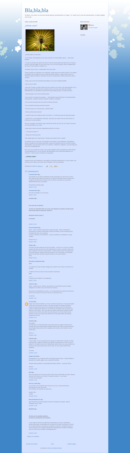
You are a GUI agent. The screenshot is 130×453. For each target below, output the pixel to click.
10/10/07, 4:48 (32, 335)
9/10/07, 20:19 (32, 224)
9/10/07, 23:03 (32, 258)
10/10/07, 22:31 (33, 396)
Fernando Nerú (33, 174)
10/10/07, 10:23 (33, 353)
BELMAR (31, 409)
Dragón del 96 (33, 356)
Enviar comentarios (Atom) (55, 448)
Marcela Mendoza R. (34, 399)
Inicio (52, 444)
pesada (27, 59)
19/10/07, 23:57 (33, 433)
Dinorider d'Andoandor (35, 261)
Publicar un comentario (33, 436)
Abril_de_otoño (33, 383)
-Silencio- (31, 284)
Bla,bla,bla (36, 10)
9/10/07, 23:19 (32, 280)
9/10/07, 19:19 (32, 195)
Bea (30, 372)
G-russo (31, 301)
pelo (26, 89)
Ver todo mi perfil (92, 27)
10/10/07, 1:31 (32, 298)
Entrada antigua (72, 444)
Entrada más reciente (31, 444)
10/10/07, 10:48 (33, 369)
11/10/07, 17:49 (33, 405)
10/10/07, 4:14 (32, 317)
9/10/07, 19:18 (32, 187)
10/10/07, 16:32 (33, 380)
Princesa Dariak (33, 227)
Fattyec (31, 245)
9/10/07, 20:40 (32, 242)
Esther (92, 25)
